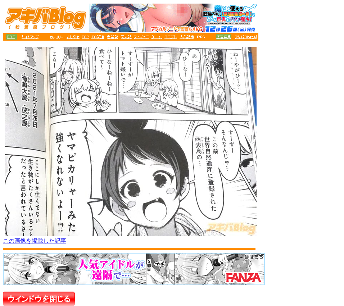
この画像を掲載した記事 (34, 241)
